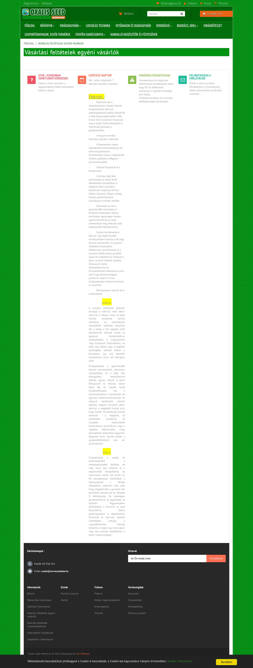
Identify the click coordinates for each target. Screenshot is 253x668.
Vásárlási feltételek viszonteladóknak (37, 624)
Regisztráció (31, 3)
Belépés (47, 3)
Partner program (70, 593)
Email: (48, 571)
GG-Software (83, 653)
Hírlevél (99, 613)
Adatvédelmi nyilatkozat (40, 632)
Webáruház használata (39, 600)
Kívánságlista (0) (168, 3)
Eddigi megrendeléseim (107, 600)
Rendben (226, 662)
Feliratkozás (216, 558)
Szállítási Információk (38, 606)
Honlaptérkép (135, 606)
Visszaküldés (135, 600)
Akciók (64, 600)
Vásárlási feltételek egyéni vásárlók (61, 43)
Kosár (205, 3)
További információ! (179, 661)
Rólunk (31, 593)
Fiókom (190, 3)
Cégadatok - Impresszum (40, 639)
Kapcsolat (133, 593)
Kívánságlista (102, 606)
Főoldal (29, 43)
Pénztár (221, 3)
